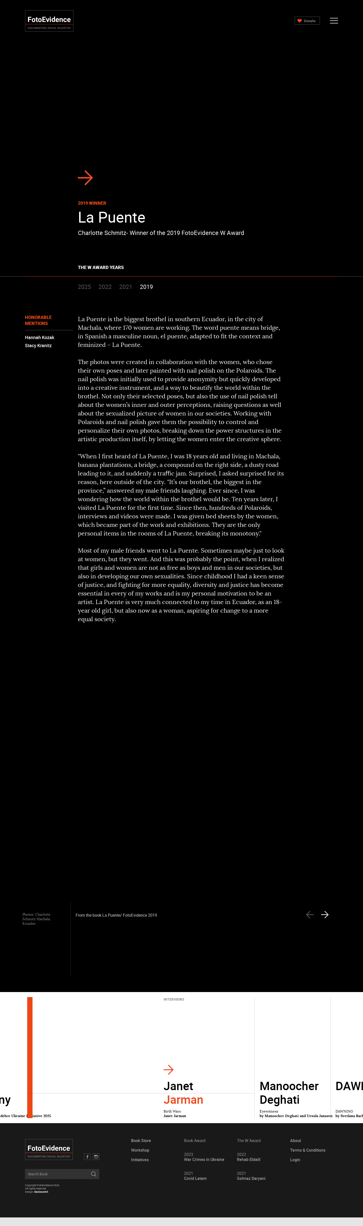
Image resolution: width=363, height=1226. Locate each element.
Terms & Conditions (306, 1158)
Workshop (141, 1158)
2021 (127, 287)
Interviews (174, 1007)
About (293, 1149)
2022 (106, 287)
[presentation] (327, 923)
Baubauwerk (44, 1200)
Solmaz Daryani (250, 1184)
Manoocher (289, 1101)
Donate (307, 20)
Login (293, 1168)
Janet (183, 1101)
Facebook (88, 1165)
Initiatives (140, 1168)
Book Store (142, 1149)
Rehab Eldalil (248, 1165)
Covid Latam (195, 1184)
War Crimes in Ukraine (204, 1165)
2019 (148, 287)
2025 (86, 287)
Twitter (97, 1165)
